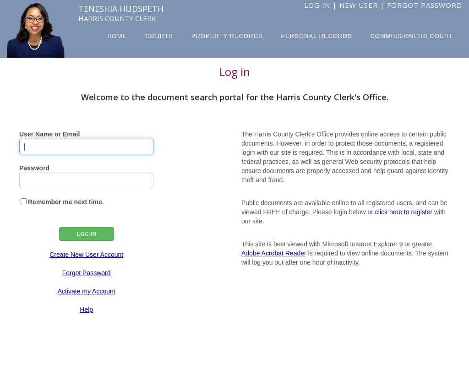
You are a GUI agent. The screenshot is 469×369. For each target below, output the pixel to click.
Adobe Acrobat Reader (273, 253)
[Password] (86, 180)
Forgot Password (424, 5)
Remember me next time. (66, 202)
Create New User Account (86, 254)
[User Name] (86, 146)
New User (358, 5)
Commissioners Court (411, 36)
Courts (159, 36)
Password (34, 168)
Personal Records (316, 36)
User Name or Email (49, 134)
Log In (317, 5)
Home (117, 36)
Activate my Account (86, 291)
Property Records (227, 36)
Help (86, 309)
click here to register (403, 212)
